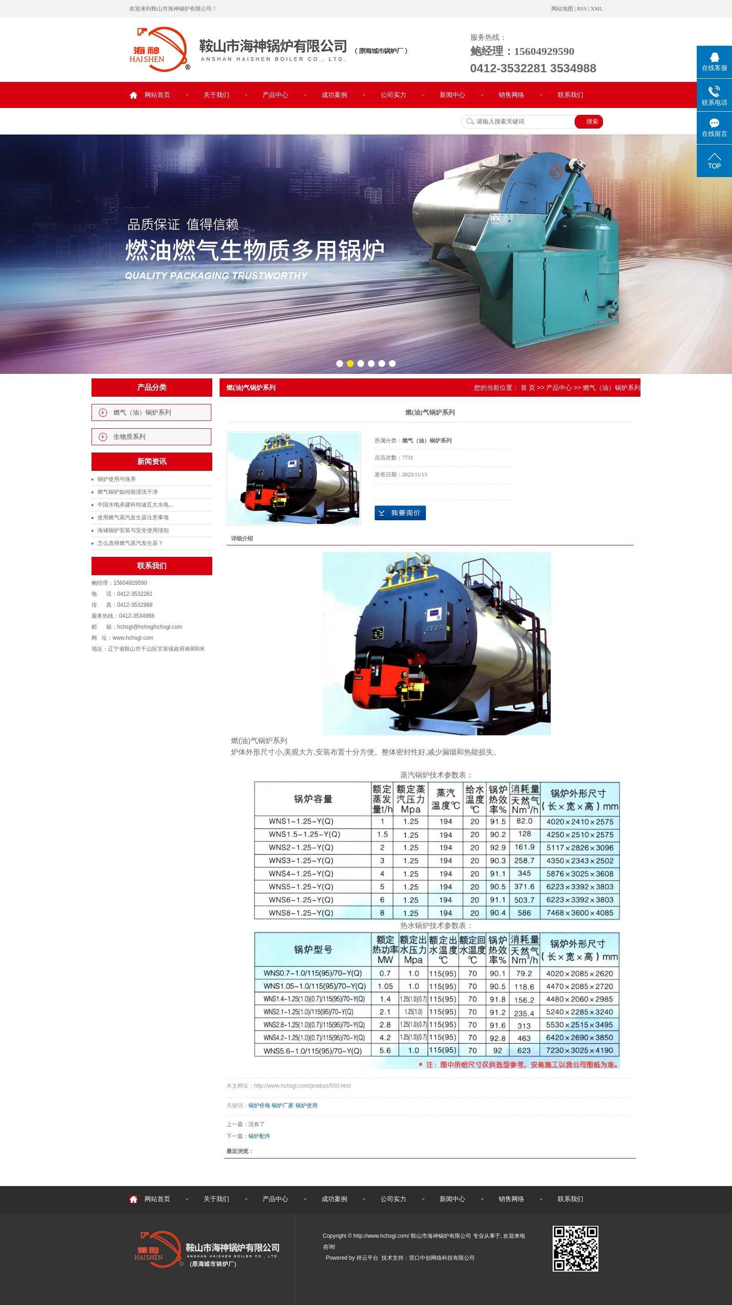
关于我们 (216, 95)
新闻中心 (452, 95)
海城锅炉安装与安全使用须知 (133, 530)
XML (597, 8)
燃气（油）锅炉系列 (142, 412)
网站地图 (562, 8)
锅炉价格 (259, 1105)
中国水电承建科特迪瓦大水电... (135, 505)
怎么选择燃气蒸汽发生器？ (130, 543)
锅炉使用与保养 (116, 479)
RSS (582, 8)
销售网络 (511, 95)
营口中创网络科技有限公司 (442, 1258)
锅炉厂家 (283, 1105)
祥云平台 (367, 1258)
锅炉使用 (307, 1105)
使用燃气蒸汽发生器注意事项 (133, 517)
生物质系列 (129, 436)
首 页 (528, 387)
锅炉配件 (259, 1136)
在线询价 (400, 513)
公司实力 (393, 95)
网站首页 (157, 95)
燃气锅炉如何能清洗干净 (127, 492)
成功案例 (334, 95)
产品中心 (275, 95)
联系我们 (570, 95)
